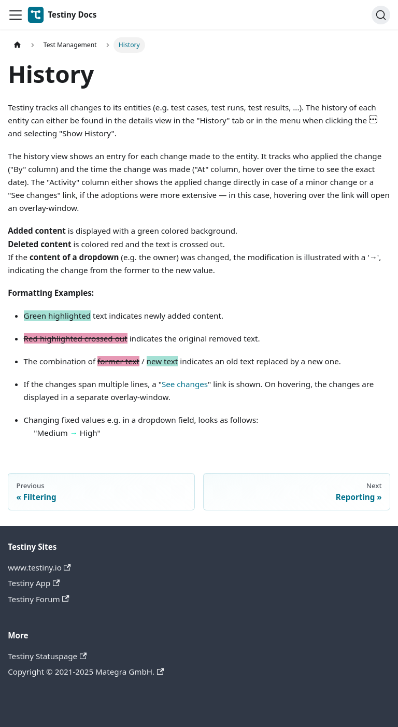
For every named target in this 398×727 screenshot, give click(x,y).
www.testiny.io (39, 567)
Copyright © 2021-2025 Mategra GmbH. (86, 671)
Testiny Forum (38, 599)
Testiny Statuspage (47, 656)
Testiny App (34, 583)
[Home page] (17, 45)
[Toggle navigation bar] (15, 15)
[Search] (381, 15)
